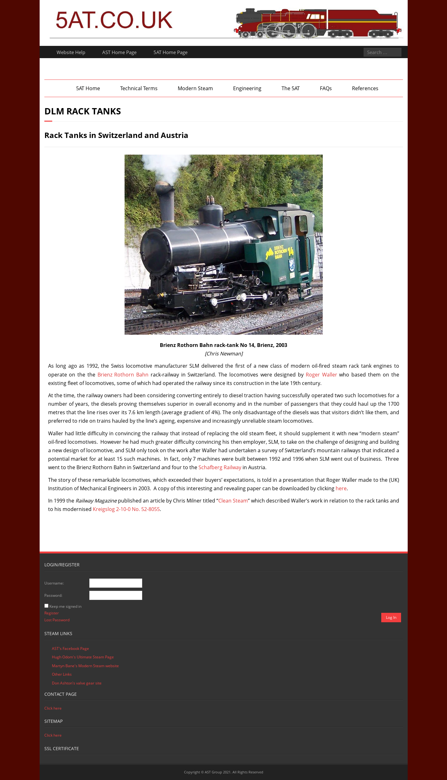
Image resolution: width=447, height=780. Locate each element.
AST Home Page (119, 52)
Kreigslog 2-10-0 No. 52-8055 (126, 509)
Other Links (62, 674)
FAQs (326, 88)
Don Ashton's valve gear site (77, 683)
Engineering (247, 88)
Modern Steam (195, 88)
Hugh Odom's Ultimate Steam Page (83, 657)
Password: (53, 595)
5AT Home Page (170, 52)
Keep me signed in (65, 606)
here (341, 488)
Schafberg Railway (219, 467)
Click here (53, 708)
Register (51, 613)
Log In (391, 617)
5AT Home (88, 88)
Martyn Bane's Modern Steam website (85, 665)
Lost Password (57, 620)
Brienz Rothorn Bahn (123, 374)
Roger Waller (321, 374)
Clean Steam (233, 500)
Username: (54, 583)
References (365, 88)
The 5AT (291, 88)
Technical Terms (139, 88)
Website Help (71, 52)
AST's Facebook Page (70, 648)
